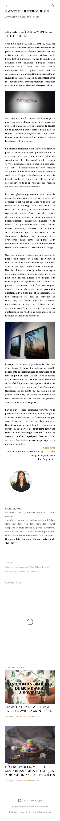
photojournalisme (27, 571)
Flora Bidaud (35, 567)
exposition (24, 567)
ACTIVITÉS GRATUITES (18, 17)
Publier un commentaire (27, 716)
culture (15, 567)
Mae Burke (43, 806)
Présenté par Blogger (30, 800)
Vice (38, 571)
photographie (11, 571)
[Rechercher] (53, 5)
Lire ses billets (12, 539)
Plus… (37, 17)
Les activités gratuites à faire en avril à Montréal (28, 709)
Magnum (46, 567)
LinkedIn (26, 539)
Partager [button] (9, 562)
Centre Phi (49, 447)
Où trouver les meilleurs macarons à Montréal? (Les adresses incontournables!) (30, 771)
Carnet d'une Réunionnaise (27, 11)
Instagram (47, 539)
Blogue (36, 539)
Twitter (10, 542)
